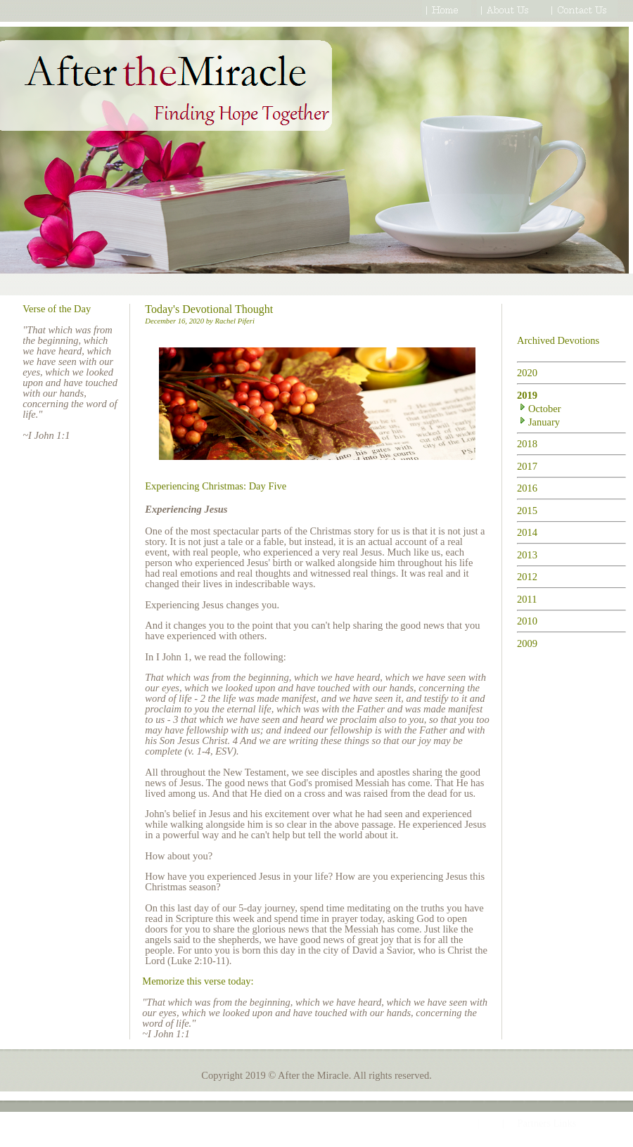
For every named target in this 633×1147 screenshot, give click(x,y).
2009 (527, 643)
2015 (527, 510)
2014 (527, 532)
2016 (527, 488)
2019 (527, 395)
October (539, 408)
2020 (527, 372)
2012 (527, 576)
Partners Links (546, 1123)
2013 (527, 554)
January (538, 422)
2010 (527, 621)
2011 (527, 599)
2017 (527, 466)
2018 (527, 443)
